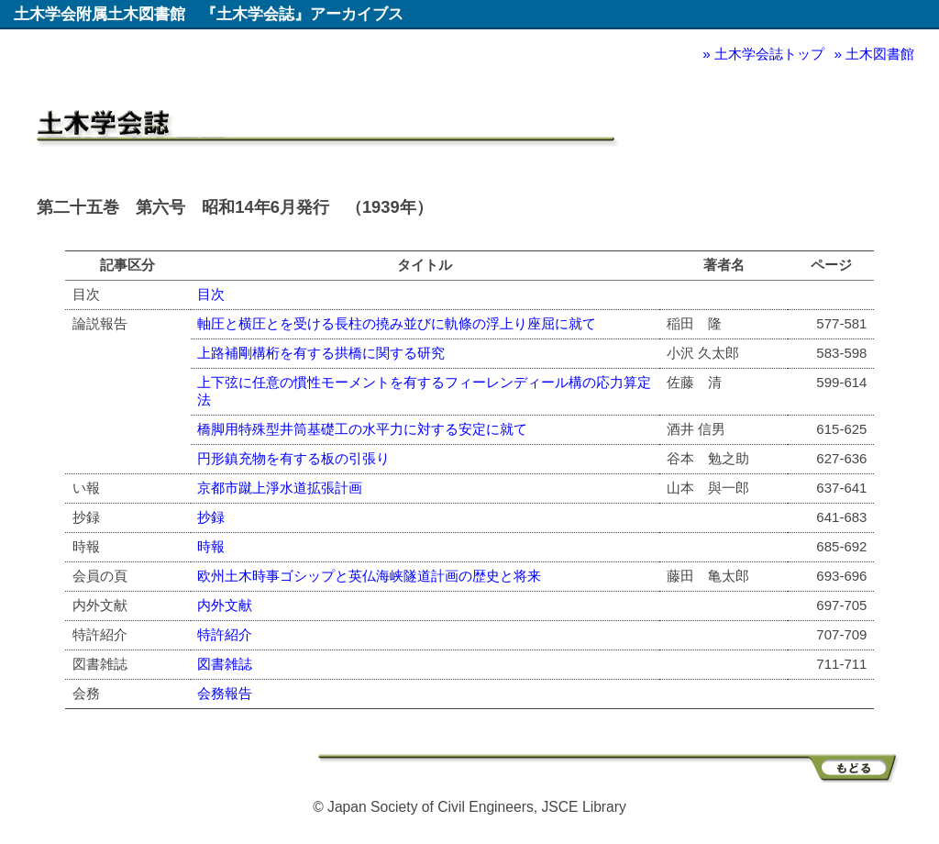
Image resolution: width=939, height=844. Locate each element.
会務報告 (224, 693)
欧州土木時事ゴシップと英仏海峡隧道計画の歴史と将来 (369, 575)
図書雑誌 (224, 664)
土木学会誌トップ (769, 53)
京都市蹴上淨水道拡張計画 (279, 487)
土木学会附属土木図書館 (99, 14)
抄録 (211, 517)
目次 (211, 294)
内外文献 (224, 605)
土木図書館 (879, 53)
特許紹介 (224, 634)
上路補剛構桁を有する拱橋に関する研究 (321, 353)
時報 (211, 546)
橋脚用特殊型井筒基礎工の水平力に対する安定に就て (362, 429)
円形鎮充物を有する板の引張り (293, 458)
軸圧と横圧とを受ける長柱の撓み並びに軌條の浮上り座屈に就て (396, 323)
